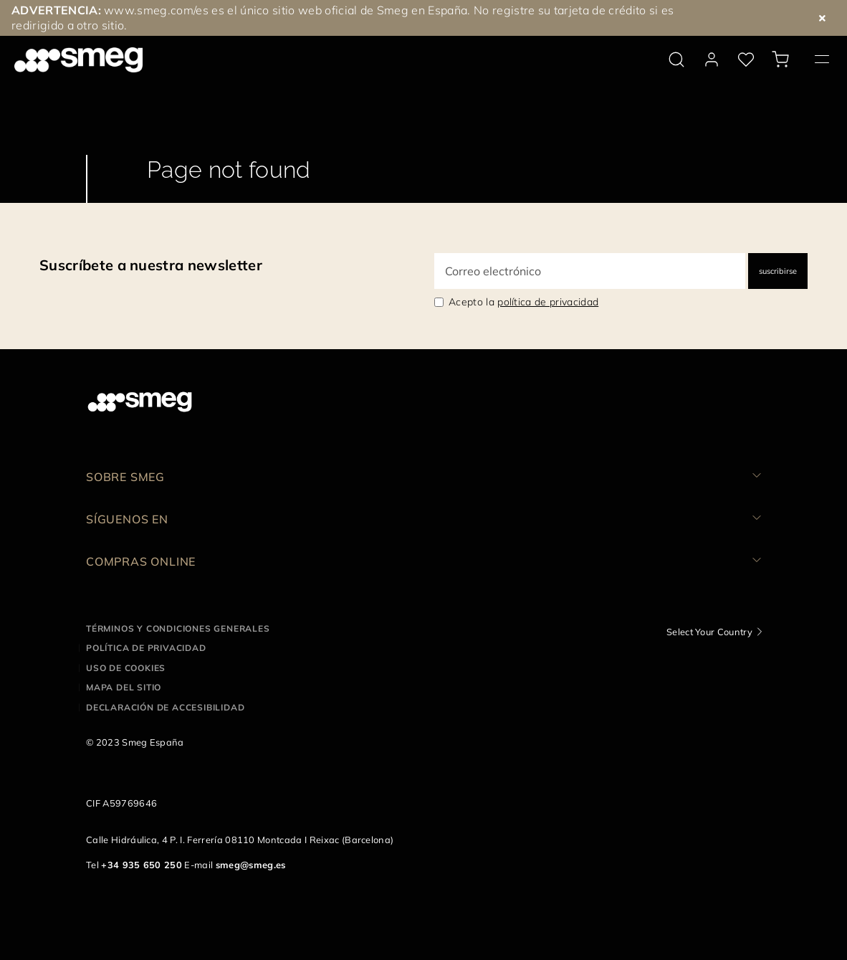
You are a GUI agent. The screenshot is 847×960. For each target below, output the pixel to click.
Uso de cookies (126, 667)
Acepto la (523, 301)
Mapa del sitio (123, 687)
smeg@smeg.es (251, 864)
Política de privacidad (146, 647)
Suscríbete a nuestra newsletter (150, 265)
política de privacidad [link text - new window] (547, 301)
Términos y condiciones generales (178, 628)
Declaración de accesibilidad (165, 707)
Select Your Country (709, 631)
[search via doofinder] (676, 59)
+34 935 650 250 (141, 864)
